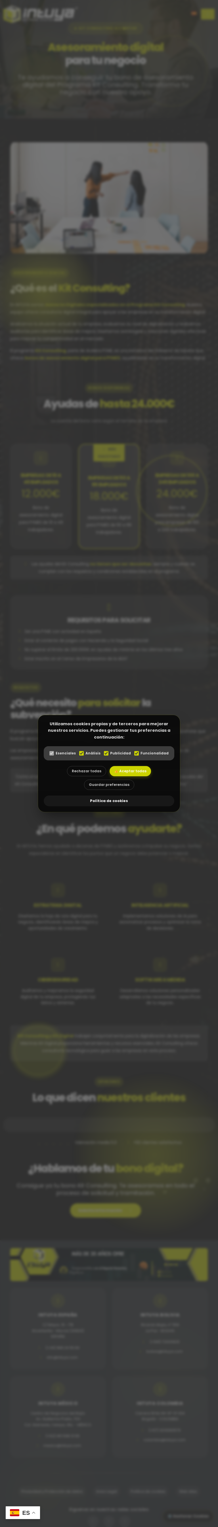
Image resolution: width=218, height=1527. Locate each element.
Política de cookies (109, 800)
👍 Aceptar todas (130, 771)
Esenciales (62, 753)
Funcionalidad (151, 753)
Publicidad (117, 753)
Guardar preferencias (109, 784)
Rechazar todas (86, 771)
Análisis (89, 753)
